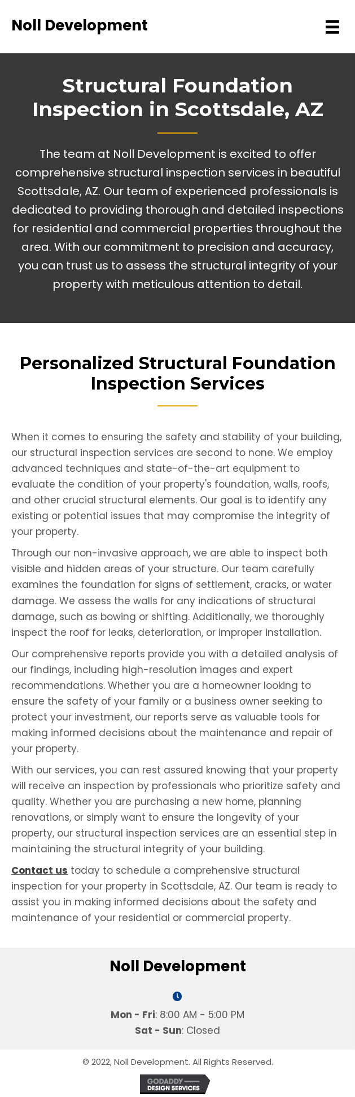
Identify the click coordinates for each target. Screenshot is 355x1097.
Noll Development (79, 25)
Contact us (39, 870)
